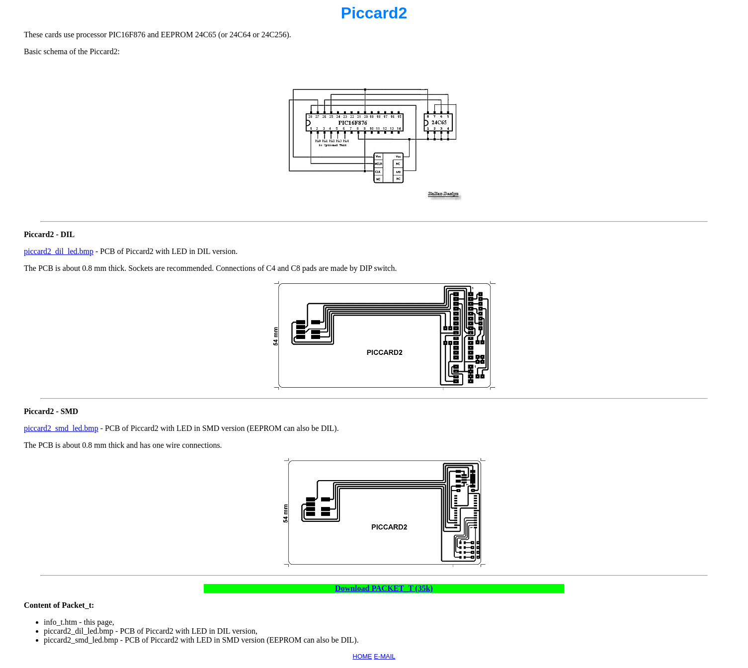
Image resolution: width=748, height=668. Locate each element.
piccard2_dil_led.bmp (58, 251)
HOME (362, 656)
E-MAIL (384, 656)
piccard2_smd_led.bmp (61, 428)
